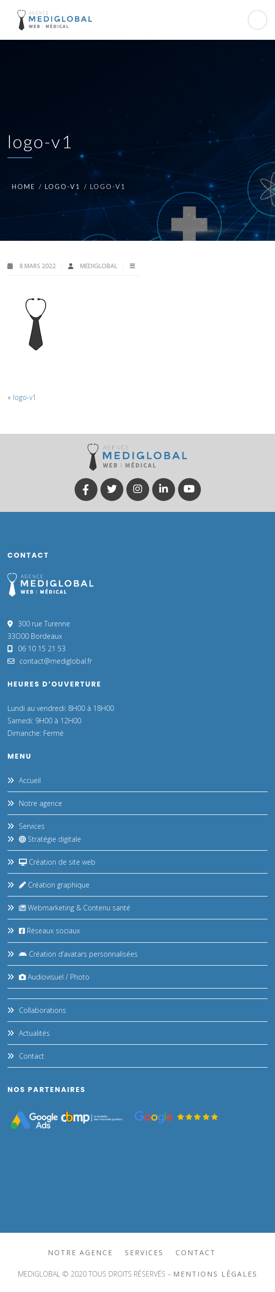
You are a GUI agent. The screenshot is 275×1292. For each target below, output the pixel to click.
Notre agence (40, 803)
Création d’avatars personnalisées (78, 954)
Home (23, 187)
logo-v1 (63, 187)
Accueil (30, 780)
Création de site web (57, 862)
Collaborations (42, 1010)
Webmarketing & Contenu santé (74, 907)
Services (32, 826)
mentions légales (215, 1274)
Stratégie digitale (50, 839)
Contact (31, 1056)
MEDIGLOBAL (99, 266)
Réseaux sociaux (49, 930)
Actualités (34, 1033)
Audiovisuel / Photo (54, 977)
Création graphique (54, 885)
